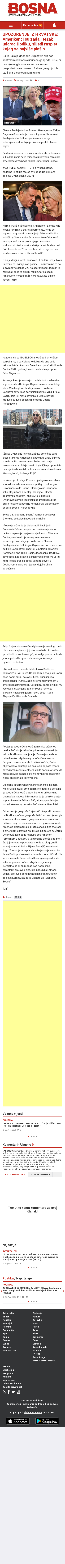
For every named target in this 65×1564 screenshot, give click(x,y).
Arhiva (6, 1366)
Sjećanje (37, 1313)
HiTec (36, 1326)
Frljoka (36, 1353)
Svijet (6, 1343)
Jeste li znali (40, 1347)
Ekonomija (8, 1330)
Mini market (9, 1350)
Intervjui (7, 1323)
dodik (18, 897)
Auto (35, 1330)
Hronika (7, 1326)
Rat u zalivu (9, 1313)
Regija (6, 1337)
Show (35, 1333)
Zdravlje (37, 1320)
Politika (7, 1320)
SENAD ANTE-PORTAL (44, 1360)
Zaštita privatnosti (13, 1387)
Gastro (36, 1323)
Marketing (8, 1370)
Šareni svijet (39, 1357)
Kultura (37, 1316)
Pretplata (8, 1373)
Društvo (7, 1347)
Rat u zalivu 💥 (32, 25)
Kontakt (7, 1376)
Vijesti (6, 1316)
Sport (5, 1333)
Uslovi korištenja (12, 1383)
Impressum (9, 1380)
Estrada (37, 1343)
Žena (35, 1340)
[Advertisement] (32, 319)
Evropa (6, 1340)
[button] (59, 88)
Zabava (37, 1350)
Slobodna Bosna (33, 1412)
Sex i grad (38, 1337)
